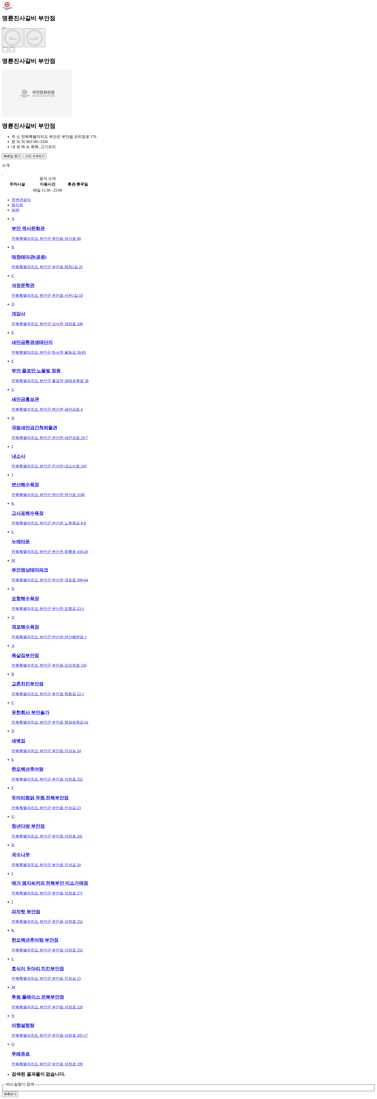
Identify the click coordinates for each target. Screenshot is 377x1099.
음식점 (17, 205)
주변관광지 (21, 200)
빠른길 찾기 (12, 156)
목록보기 (10, 1094)
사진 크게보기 (35, 156)
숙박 (15, 210)
